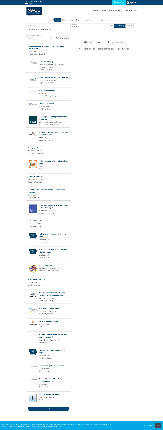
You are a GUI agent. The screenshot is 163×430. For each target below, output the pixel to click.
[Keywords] (48, 26)
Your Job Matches (88, 20)
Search (57, 20)
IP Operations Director (47, 90)
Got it (158, 425)
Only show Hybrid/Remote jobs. (40, 29)
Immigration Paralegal (36, 280)
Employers (132, 2)
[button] (131, 26)
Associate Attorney (46, 62)
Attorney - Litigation (46, 103)
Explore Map (74, 20)
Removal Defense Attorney (49, 394)
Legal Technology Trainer (48, 321)
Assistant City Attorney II (37, 221)
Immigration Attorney (47, 265)
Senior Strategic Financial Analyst (51, 366)
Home (95, 10)
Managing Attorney (35, 148)
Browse (65, 20)
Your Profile (115, 10)
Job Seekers (119, 2)
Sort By (30, 38)
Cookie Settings (147, 425)
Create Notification (62, 38)
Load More (48, 409)
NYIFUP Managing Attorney (49, 308)
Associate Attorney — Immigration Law (53, 77)
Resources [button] (130, 10)
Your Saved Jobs (102, 20)
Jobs (103, 10)
